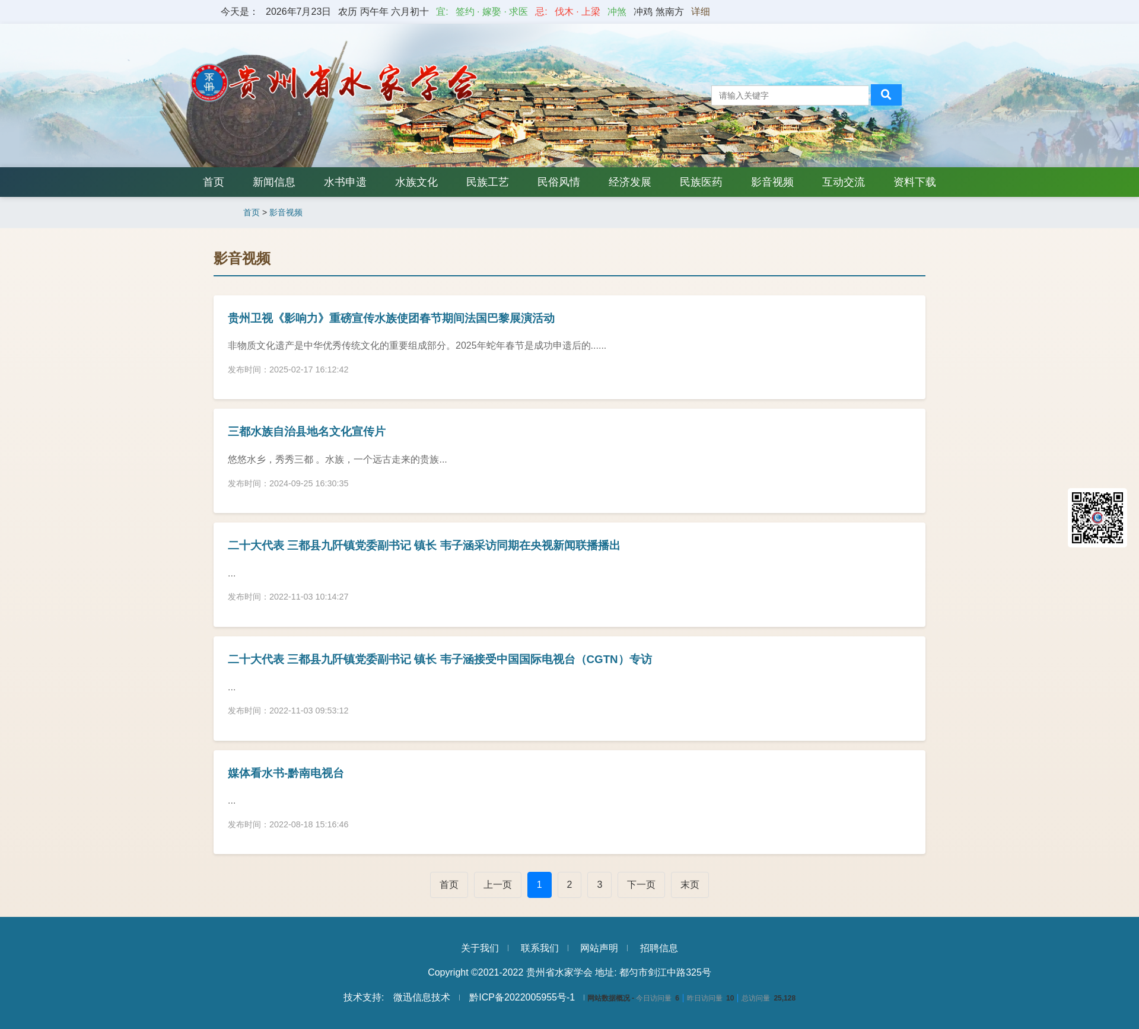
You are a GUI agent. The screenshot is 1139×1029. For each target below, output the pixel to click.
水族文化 (416, 182)
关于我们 (480, 948)
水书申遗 (345, 182)
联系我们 (540, 948)
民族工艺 (487, 182)
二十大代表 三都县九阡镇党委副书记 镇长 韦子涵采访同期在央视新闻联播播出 (424, 545)
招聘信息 (659, 948)
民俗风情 (558, 182)
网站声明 (599, 948)
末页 (689, 885)
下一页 (641, 885)
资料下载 (914, 182)
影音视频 (772, 182)
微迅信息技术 (421, 997)
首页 (213, 182)
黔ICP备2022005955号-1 (522, 997)
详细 (700, 12)
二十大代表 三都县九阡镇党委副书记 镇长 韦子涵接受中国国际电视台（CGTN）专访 (440, 659)
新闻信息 (274, 182)
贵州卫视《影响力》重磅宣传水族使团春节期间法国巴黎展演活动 (391, 318)
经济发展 (630, 182)
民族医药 (701, 182)
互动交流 (843, 182)
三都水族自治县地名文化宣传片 (307, 431)
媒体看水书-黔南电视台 (286, 773)
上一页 (497, 885)
